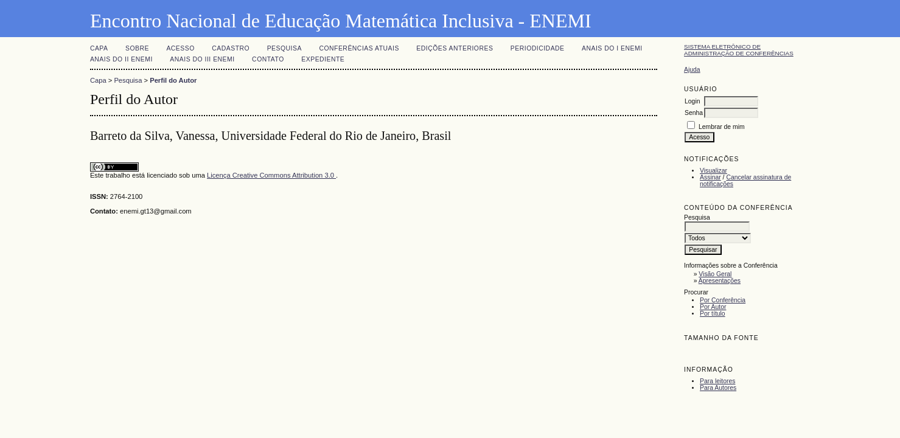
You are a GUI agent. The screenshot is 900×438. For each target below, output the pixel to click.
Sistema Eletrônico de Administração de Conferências (739, 50)
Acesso (180, 48)
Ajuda (692, 69)
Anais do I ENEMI (612, 48)
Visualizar (713, 170)
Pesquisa (284, 48)
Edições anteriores (454, 48)
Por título (712, 313)
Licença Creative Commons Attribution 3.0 (271, 175)
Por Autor (713, 307)
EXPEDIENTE (322, 59)
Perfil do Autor (173, 80)
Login (692, 101)
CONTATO (268, 59)
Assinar (710, 177)
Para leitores (717, 381)
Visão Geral (715, 274)
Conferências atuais (359, 48)
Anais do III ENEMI (202, 59)
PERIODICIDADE (538, 48)
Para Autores (718, 387)
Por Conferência (722, 300)
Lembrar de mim (722, 126)
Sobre (137, 48)
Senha (694, 112)
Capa (99, 48)
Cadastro (230, 48)
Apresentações (720, 280)
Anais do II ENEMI (121, 59)
